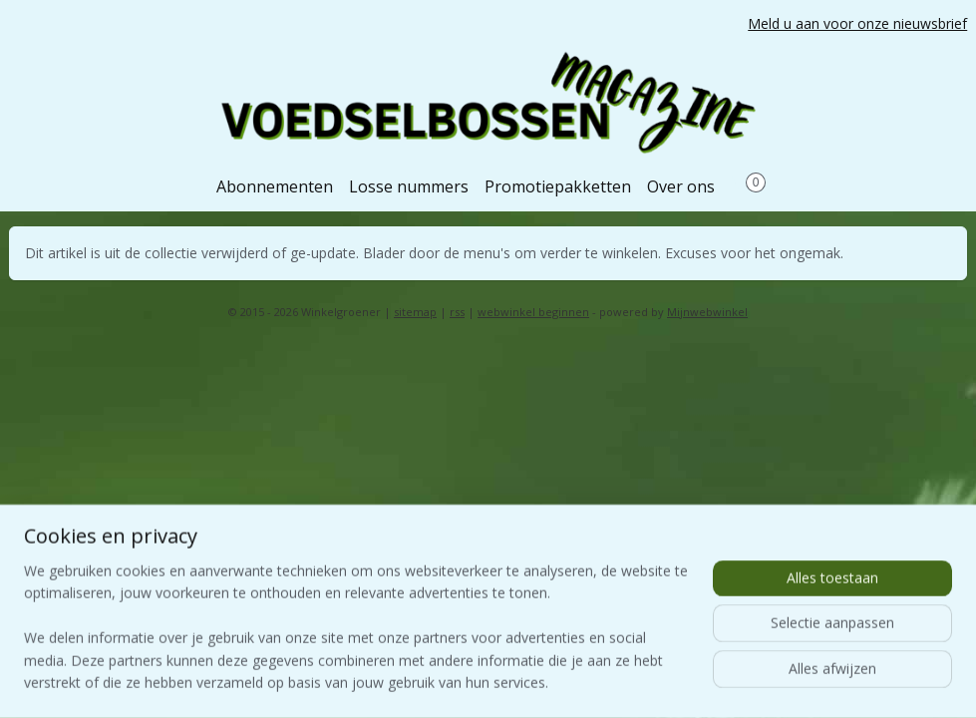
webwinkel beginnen (533, 311)
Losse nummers (409, 186)
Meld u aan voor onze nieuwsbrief (857, 23)
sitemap (415, 311)
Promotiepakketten (558, 186)
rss (457, 311)
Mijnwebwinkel (707, 311)
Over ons (681, 186)
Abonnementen (274, 186)
